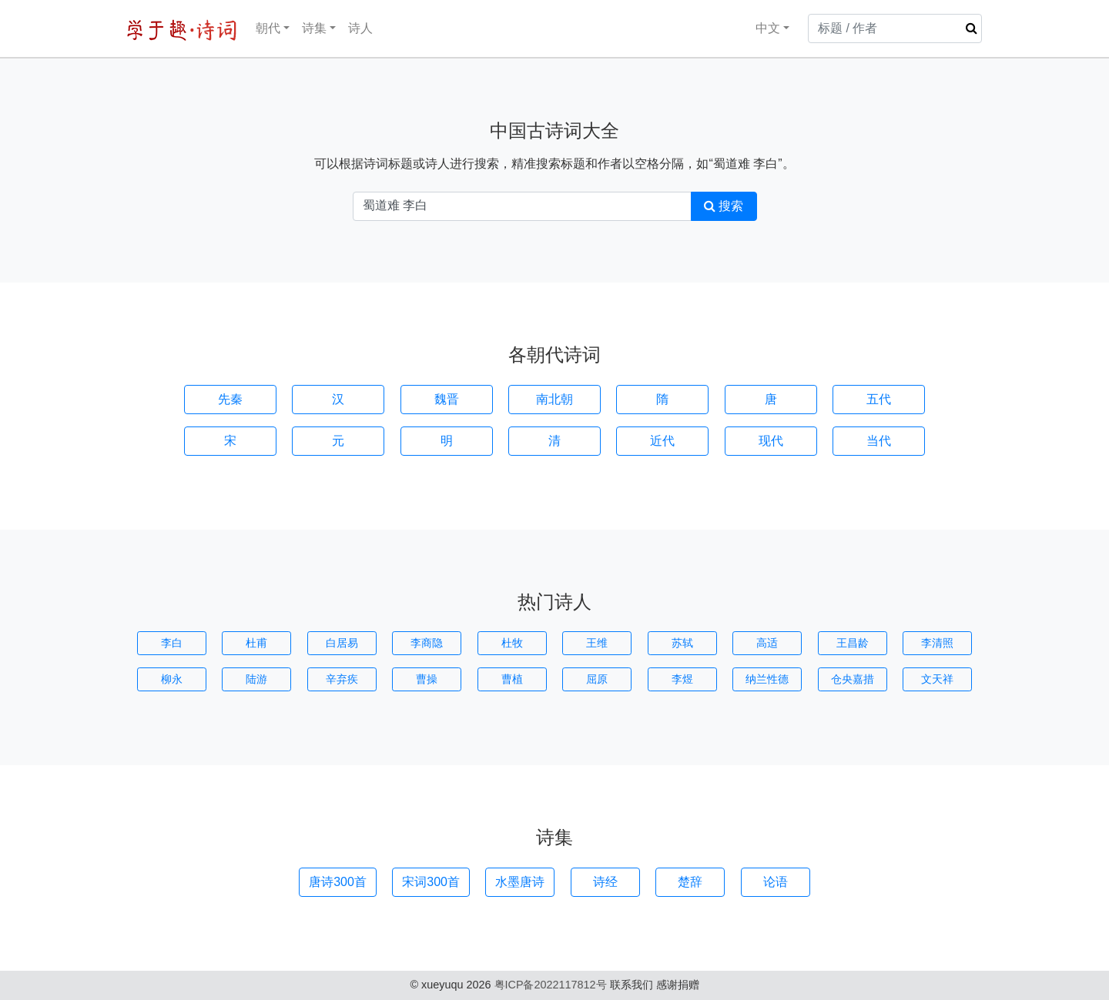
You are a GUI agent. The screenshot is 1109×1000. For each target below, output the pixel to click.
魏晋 (446, 399)
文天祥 (937, 679)
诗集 (314, 28)
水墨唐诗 (519, 881)
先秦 (230, 399)
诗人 (360, 28)
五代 (878, 399)
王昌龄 (852, 643)
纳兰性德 (767, 679)
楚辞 (690, 881)
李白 (172, 643)
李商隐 (426, 643)
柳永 (172, 679)
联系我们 (631, 984)
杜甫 (256, 643)
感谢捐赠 (677, 984)
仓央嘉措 (852, 679)
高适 (767, 643)
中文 (757, 28)
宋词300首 (431, 881)
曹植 (512, 679)
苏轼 (682, 643)
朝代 (268, 28)
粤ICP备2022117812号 (550, 984)
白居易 (342, 643)
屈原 (597, 679)
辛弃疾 (342, 679)
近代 (662, 440)
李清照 (937, 643)
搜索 (723, 205)
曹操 (426, 679)
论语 (775, 881)
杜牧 (512, 643)
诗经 (605, 881)
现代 (771, 440)
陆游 (256, 679)
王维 (597, 643)
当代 (878, 440)
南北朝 (554, 399)
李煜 (682, 679)
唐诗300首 (338, 881)
